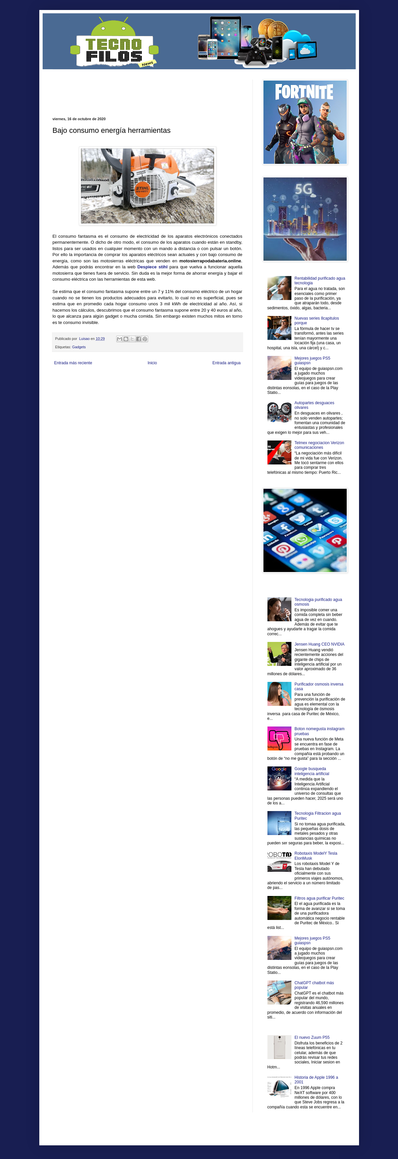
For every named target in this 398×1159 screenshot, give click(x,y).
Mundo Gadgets (185, 384)
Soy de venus (97, 384)
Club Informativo (165, 379)
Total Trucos (146, 384)
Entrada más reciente (73, 363)
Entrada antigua (226, 363)
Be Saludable (88, 379)
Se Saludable (145, 390)
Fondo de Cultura (190, 379)
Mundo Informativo (95, 390)
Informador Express (137, 379)
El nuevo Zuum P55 (311, 1037)
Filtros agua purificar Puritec (319, 898)
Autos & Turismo (210, 384)
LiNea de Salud (110, 379)
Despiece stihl (152, 266)
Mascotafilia (71, 390)
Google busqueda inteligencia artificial (311, 771)
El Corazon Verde (189, 390)
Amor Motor (228, 390)
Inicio (152, 363)
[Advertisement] (130, 90)
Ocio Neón (78, 384)
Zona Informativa (65, 379)
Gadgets (79, 347)
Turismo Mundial (122, 390)
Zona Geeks (213, 379)
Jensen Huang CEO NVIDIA (319, 644)
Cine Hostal (164, 384)
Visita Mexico (166, 390)
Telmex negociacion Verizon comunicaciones (319, 445)
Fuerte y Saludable (122, 384)
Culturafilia (211, 390)
